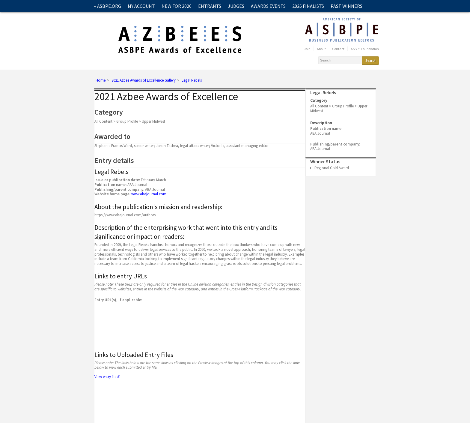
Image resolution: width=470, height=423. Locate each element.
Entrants (209, 6)
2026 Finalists (308, 6)
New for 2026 (177, 6)
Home (101, 80)
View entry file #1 (108, 376)
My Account (141, 6)
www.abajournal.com (148, 193)
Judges (236, 6)
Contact (104, 18)
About (321, 48)
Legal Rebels (192, 80)
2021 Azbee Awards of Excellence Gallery (144, 80)
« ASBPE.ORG (107, 6)
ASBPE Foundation (365, 48)
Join (307, 48)
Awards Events (268, 6)
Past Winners (346, 6)
